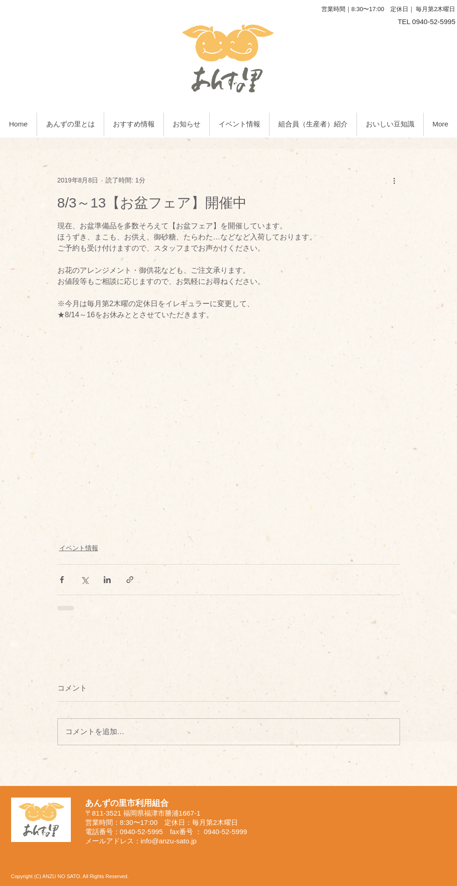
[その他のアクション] (394, 180)
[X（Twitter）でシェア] (84, 579)
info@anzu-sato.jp (169, 841)
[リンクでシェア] (129, 579)
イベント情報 (78, 548)
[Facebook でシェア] (61, 579)
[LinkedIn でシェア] (107, 579)
